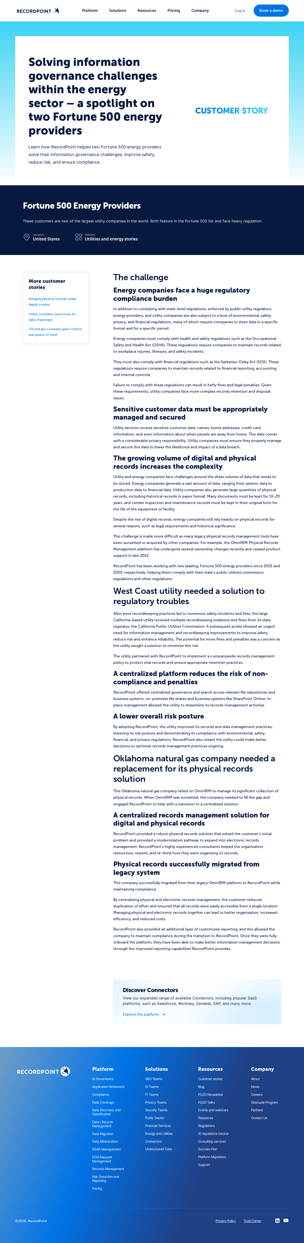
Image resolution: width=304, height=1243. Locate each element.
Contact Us (259, 1118)
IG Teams (152, 1087)
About (255, 1079)
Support (204, 1165)
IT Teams (151, 1094)
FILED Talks (206, 1102)
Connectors (153, 1141)
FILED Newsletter (210, 1094)
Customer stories (210, 1079)
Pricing (173, 10)
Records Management (108, 1169)
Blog (201, 1087)
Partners (257, 1110)
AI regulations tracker (213, 1133)
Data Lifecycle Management (102, 1124)
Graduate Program (264, 1102)
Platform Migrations (212, 1157)
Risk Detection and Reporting (105, 1179)
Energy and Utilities (159, 1133)
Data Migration (102, 1134)
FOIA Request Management (102, 1159)
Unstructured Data (158, 1149)
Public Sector (154, 1118)
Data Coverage (103, 1102)
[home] (38, 11)
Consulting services (212, 1141)
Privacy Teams (155, 1102)
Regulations (206, 1126)
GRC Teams (153, 1079)
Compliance (100, 1094)
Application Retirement (108, 1087)
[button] (90, 10)
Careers (256, 1094)
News (255, 1087)
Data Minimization (105, 1141)
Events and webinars (213, 1110)
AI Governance (103, 1079)
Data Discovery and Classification (106, 1112)
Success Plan (207, 1149)
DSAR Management (106, 1149)
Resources (205, 1118)
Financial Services (158, 1126)
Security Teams (156, 1110)
